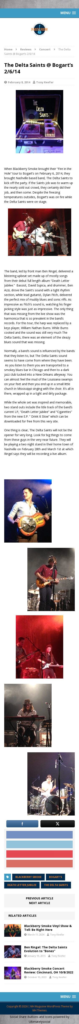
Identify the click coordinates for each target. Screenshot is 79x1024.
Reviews (25, 49)
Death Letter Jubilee (21, 885)
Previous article (39, 898)
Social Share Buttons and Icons (31, 1017)
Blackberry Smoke (28, 877)
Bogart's (55, 877)
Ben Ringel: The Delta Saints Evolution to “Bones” (45, 949)
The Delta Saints (56, 885)
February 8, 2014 (19, 82)
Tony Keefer (45, 82)
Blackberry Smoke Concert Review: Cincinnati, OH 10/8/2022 (48, 970)
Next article (39, 903)
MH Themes (39, 1010)
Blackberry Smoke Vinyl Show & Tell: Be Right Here (48, 928)
